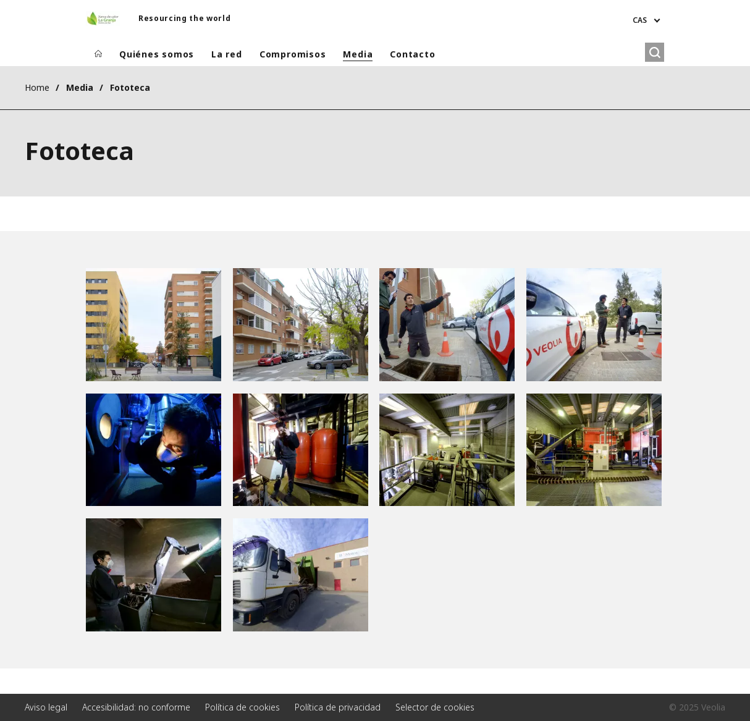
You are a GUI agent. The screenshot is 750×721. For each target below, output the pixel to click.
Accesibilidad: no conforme (136, 707)
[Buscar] (654, 52)
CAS (640, 20)
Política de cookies (242, 707)
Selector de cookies (434, 707)
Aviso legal (46, 707)
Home (37, 87)
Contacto (412, 54)
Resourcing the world (184, 18)
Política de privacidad (338, 707)
